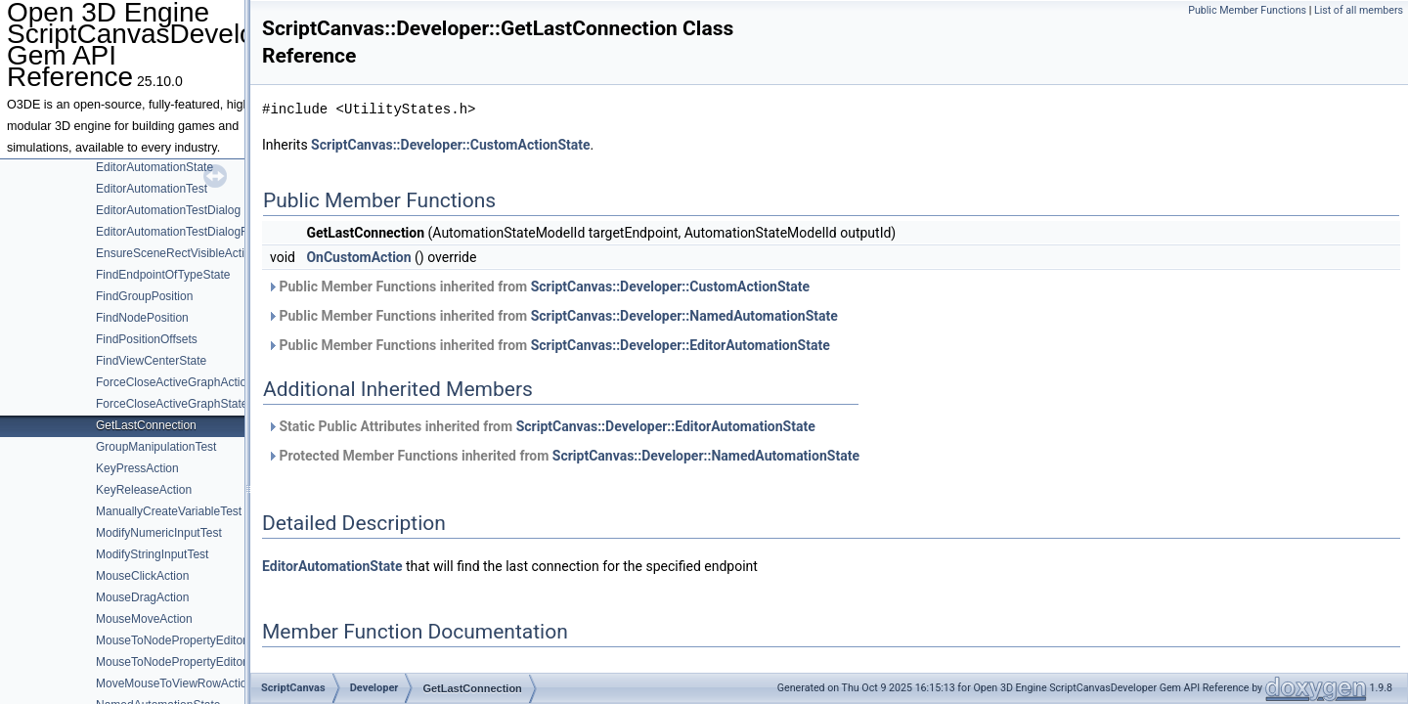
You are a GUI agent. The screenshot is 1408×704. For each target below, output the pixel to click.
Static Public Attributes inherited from (541, 426)
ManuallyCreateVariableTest (169, 511)
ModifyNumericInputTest (159, 533)
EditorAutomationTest (151, 189)
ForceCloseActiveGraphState (171, 404)
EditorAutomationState (154, 167)
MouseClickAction (142, 576)
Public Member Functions (1247, 10)
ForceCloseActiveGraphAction (174, 382)
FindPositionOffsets (147, 339)
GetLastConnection (146, 425)
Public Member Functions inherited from (538, 286)
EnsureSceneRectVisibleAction (176, 253)
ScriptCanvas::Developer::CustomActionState (450, 145)
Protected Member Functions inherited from (563, 455)
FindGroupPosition (144, 296)
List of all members (1358, 10)
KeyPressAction (137, 468)
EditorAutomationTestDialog (168, 210)
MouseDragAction (142, 597)
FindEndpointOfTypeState (163, 275)
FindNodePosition (142, 318)
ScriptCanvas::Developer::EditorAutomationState (680, 345)
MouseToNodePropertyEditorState (185, 662)
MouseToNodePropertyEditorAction (187, 640)
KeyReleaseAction (144, 490)
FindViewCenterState (151, 361)
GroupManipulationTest (156, 447)
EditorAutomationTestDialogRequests (193, 232)
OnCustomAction (358, 257)
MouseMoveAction (144, 619)
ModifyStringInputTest (152, 554)
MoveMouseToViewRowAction (174, 683)
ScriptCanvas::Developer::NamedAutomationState (684, 316)
